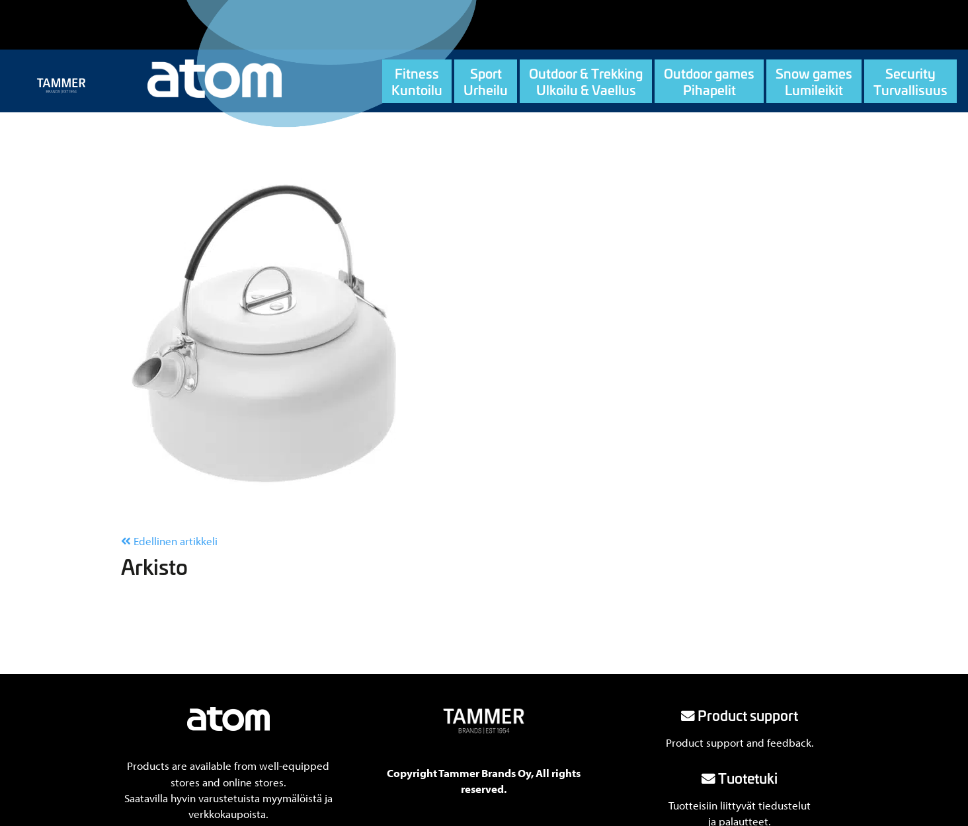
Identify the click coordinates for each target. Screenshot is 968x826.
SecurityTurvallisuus (910, 81)
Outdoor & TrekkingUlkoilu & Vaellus (586, 81)
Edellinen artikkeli (169, 541)
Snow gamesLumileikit (814, 81)
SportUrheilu (486, 81)
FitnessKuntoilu (416, 81)
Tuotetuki (740, 778)
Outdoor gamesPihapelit (709, 81)
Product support (739, 715)
